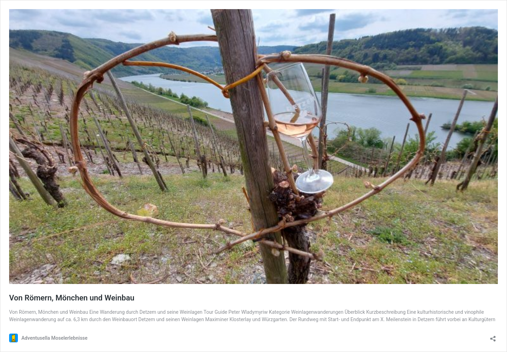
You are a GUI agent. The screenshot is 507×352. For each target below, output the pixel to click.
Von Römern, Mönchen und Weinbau (71, 297)
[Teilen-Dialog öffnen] (493, 336)
